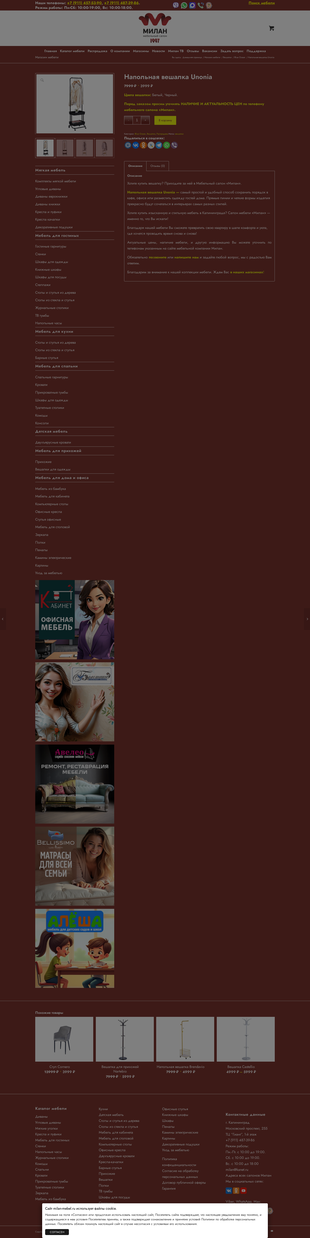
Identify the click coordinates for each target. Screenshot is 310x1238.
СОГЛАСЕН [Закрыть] (57, 1232)
